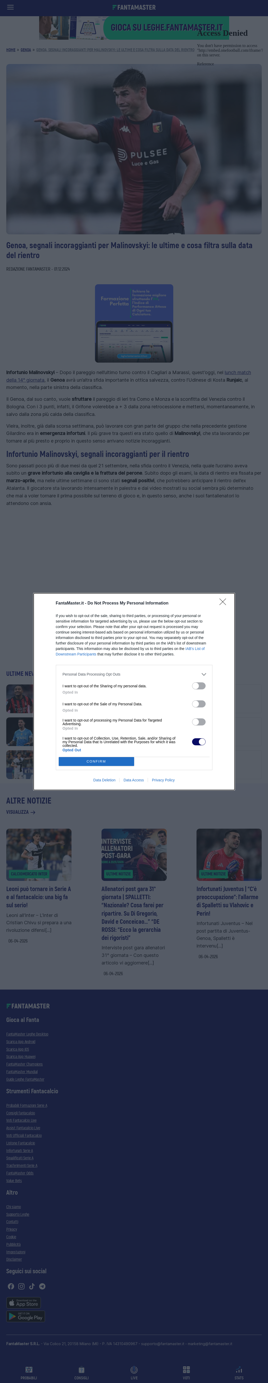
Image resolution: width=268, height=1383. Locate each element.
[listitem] (134, 674)
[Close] (224, 603)
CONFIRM (96, 761)
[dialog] (134, 691)
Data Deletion (104, 780)
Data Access (133, 780)
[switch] (199, 685)
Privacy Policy (163, 780)
